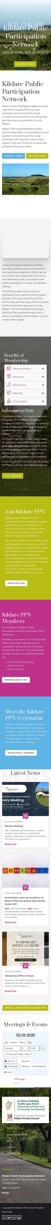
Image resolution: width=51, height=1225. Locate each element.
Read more (10, 844)
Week (22, 1042)
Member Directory (15, 680)
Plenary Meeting (14, 826)
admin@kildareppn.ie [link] (21, 1193)
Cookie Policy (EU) (17, 1159)
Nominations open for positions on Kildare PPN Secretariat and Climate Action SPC (25, 900)
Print (7, 1073)
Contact (11, 1147)
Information (16, 384)
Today (20, 1054)
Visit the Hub (12, 476)
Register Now (37, 156)
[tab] (25, 369)
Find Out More (13, 156)
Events (19, 822)
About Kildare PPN (17, 1134)
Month (13, 1042)
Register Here (25, 64)
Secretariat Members (21, 753)
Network (14, 393)
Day (29, 1042)
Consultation (17, 401)
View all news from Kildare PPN (25, 1008)
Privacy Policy (14, 1153)
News (18, 893)
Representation (19, 368)
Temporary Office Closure (19, 975)
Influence (15, 376)
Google (20, 1079)
